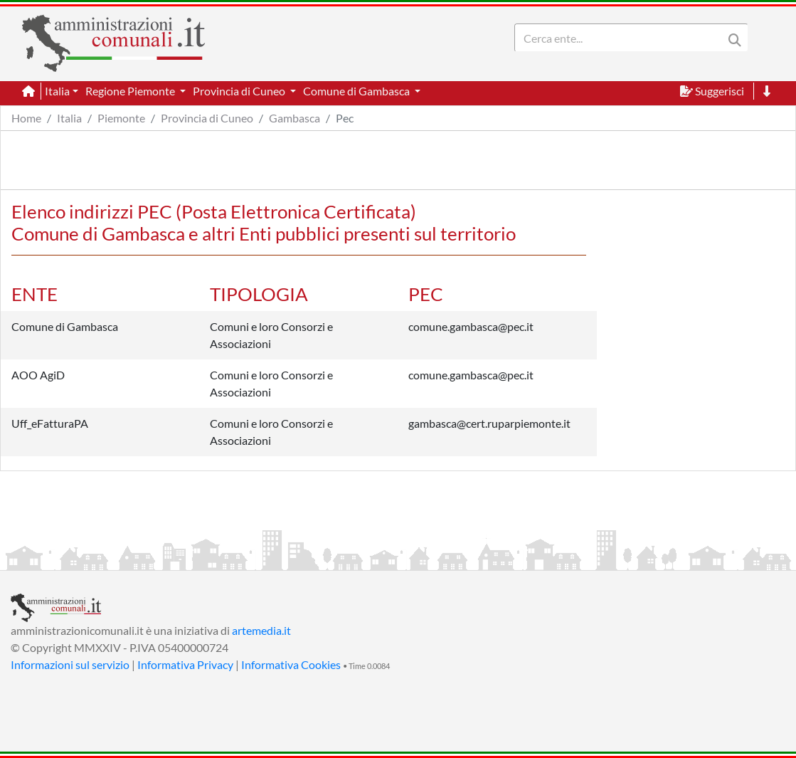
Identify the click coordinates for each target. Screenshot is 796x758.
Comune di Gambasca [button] (357, 91)
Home (26, 118)
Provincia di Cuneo (207, 118)
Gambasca (294, 118)
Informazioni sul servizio (70, 664)
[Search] (621, 37)
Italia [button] (57, 91)
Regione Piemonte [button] (131, 91)
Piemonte (121, 118)
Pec (345, 118)
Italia (69, 118)
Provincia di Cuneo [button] (240, 91)
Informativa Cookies (291, 664)
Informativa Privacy (185, 664)
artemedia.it (261, 630)
